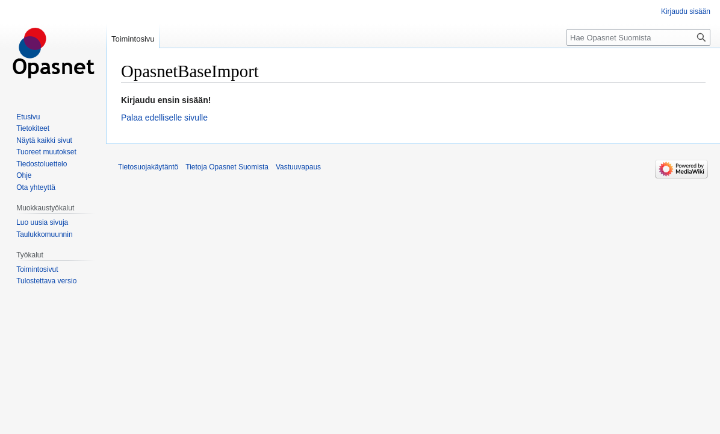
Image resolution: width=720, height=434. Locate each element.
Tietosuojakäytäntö (148, 167)
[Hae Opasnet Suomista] (638, 37)
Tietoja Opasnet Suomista (226, 167)
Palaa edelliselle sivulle (164, 117)
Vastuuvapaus (298, 167)
